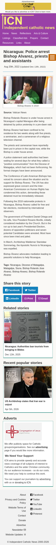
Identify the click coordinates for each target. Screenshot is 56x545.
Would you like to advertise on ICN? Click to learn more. (28, 12)
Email (43, 298)
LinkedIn (12, 298)
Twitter (30, 290)
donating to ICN (23, 482)
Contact (45, 38)
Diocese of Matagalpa (33, 265)
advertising (42, 447)
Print (28, 298)
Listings (6, 38)
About (27, 43)
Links (18, 43)
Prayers (34, 38)
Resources (8, 43)
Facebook (12, 290)
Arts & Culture (41, 33)
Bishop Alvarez (20, 271)
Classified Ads (20, 38)
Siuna (18, 268)
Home (6, 33)
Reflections (25, 33)
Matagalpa (9, 268)
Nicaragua (15, 265)
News (14, 33)
